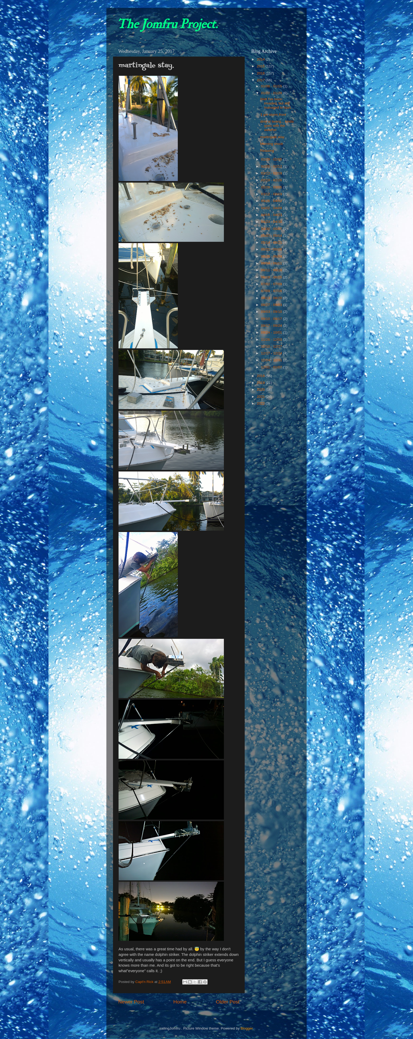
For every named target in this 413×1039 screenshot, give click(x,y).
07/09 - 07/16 (272, 291)
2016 (261, 73)
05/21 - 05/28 (272, 249)
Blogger (246, 1028)
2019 (261, 383)
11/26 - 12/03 (272, 340)
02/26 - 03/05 (272, 187)
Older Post (227, 1002)
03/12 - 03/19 (272, 194)
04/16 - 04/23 (272, 215)
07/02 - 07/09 (272, 284)
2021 (261, 397)
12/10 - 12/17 (272, 346)
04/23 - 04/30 (272, 222)
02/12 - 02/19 (272, 173)
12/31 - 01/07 (272, 367)
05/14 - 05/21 (272, 242)
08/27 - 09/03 (272, 305)
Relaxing (267, 151)
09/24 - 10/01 (272, 332)
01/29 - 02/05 (272, 159)
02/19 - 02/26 (272, 180)
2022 (261, 403)
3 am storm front (273, 115)
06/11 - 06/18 (272, 270)
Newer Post (131, 1002)
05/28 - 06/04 (272, 256)
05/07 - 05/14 (272, 236)
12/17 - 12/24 (272, 353)
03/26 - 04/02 (272, 201)
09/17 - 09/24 (272, 326)
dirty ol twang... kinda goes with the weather (277, 125)
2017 (261, 80)
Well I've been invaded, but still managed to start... (277, 103)
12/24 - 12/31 (272, 360)
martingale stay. (272, 137)
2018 (261, 376)
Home (179, 1002)
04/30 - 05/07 (272, 229)
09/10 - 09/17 (272, 319)
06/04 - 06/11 (272, 263)
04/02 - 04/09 (272, 208)
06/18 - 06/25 (272, 277)
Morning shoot (271, 144)
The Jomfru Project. (167, 24)
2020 (261, 389)
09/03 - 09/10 (272, 312)
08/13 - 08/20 (272, 298)
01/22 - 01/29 (272, 93)
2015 (261, 66)
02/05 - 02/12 (272, 166)
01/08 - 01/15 (272, 86)
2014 (261, 59)
